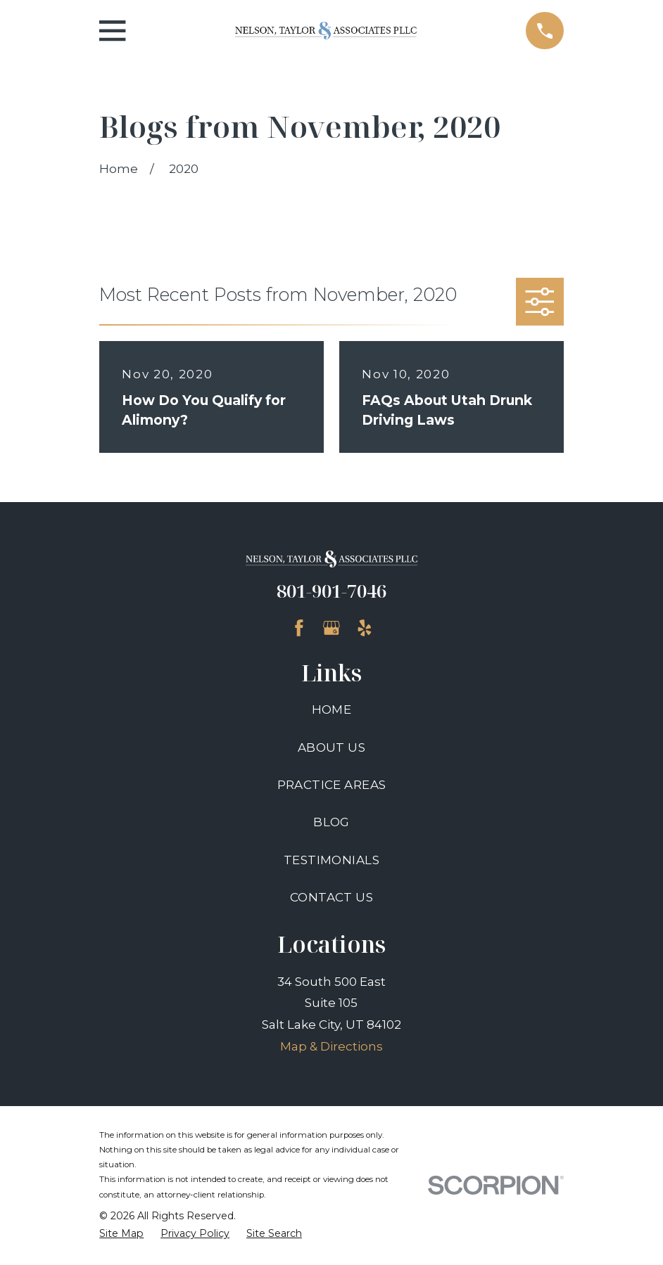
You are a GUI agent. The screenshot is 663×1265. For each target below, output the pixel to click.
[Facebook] (299, 627)
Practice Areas (331, 785)
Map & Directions (331, 1046)
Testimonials (331, 860)
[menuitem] (121, 1234)
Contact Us (331, 897)
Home (332, 709)
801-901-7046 (331, 591)
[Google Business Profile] (331, 627)
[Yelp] (364, 627)
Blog (331, 822)
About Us (331, 747)
